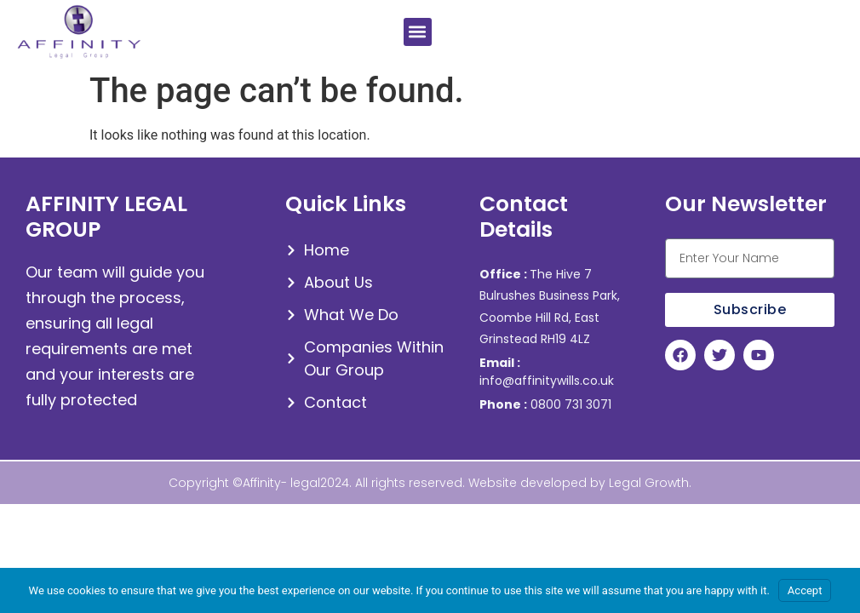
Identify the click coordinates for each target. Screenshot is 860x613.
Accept (805, 590)
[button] (418, 32)
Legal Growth (649, 482)
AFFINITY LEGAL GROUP (106, 216)
